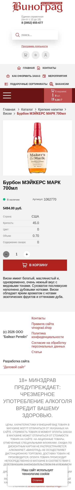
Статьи (37, 352)
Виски (7, 113)
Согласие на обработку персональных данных (49, 344)
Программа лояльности (35, 46)
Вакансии (62, 84)
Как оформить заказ (26, 76)
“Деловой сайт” (14, 367)
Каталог (27, 109)
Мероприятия (57, 76)
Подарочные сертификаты (28, 84)
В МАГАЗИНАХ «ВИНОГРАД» (44, 486)
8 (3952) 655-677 (32, 22)
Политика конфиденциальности (48, 335)
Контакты (49, 68)
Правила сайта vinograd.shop (43, 325)
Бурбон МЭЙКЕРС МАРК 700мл (41, 113)
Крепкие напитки (50, 109)
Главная (29, 68)
